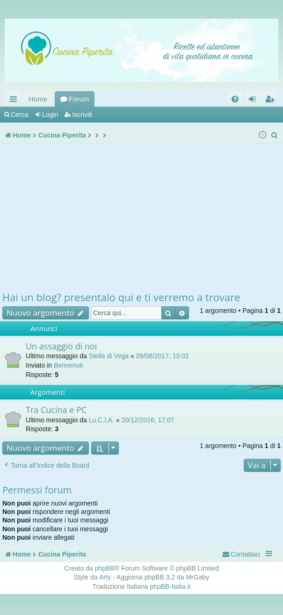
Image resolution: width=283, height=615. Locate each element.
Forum (79, 99)
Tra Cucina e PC (56, 409)
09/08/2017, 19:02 (162, 356)
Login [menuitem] (254, 101)
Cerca (19, 114)
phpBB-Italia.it (170, 586)
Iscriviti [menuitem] (271, 101)
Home (38, 99)
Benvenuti (68, 365)
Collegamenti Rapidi (15, 101)
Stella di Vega (109, 356)
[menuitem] (235, 99)
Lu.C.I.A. (101, 420)
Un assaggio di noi (61, 346)
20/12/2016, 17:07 (148, 420)
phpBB (105, 568)
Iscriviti (82, 114)
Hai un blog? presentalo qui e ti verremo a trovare (121, 297)
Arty (105, 577)
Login (50, 114)
